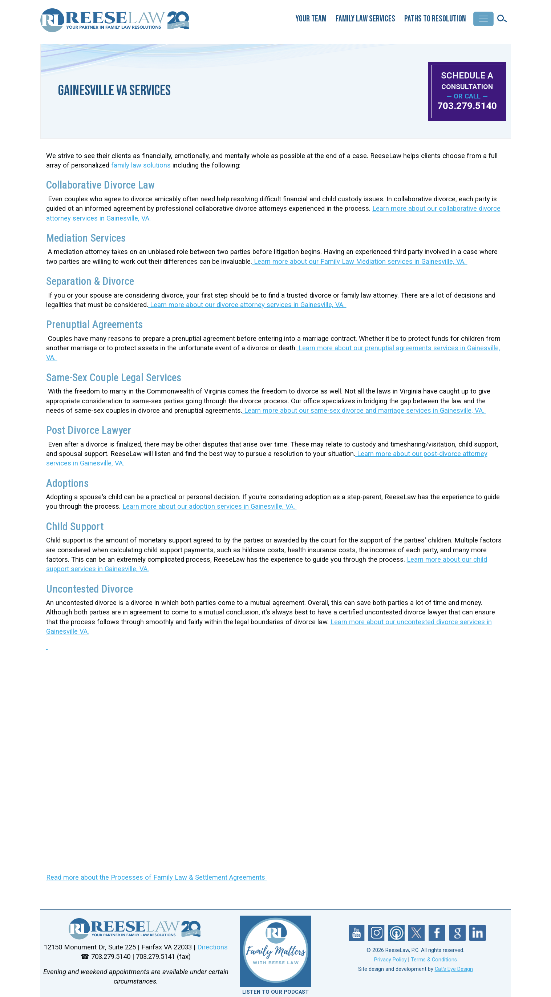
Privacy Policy (390, 960)
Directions (212, 947)
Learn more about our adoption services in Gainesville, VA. (209, 506)
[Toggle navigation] (483, 19)
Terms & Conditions (434, 960)
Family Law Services (365, 18)
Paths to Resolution (435, 18)
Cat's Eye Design (454, 969)
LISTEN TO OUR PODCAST (275, 992)
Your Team (311, 18)
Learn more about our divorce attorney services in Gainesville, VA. (247, 305)
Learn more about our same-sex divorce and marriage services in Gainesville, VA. (364, 411)
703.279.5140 (467, 105)
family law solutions (141, 165)
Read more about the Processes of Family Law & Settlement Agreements (156, 877)
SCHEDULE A (467, 80)
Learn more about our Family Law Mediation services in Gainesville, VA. (359, 262)
